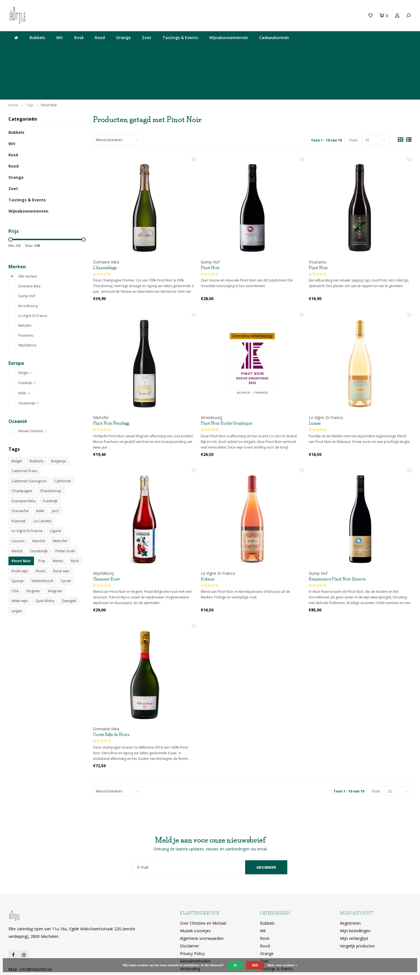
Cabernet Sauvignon (29, 436)
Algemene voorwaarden (201, 894)
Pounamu (25, 291)
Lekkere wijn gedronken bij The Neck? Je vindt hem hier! (61, 50)
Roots (41, 526)
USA (15, 546)
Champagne (22, 446)
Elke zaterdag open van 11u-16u (160, 50)
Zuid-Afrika (44, 556)
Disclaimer (189, 901)
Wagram (55, 546)
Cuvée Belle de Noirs (111, 690)
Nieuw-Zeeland (32, 386)
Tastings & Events (180, 37)
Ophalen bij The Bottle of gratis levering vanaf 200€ (360, 50)
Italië (24, 348)
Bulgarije (58, 416)
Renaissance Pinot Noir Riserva (337, 534)
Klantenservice (193, 932)
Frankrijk (27, 338)
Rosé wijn (61, 526)
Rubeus (207, 534)
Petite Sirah (65, 506)
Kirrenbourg (28, 261)
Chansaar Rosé (106, 534)
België (25, 328)
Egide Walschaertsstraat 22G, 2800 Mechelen (250, 50)
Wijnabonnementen (228, 37)
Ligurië (55, 486)
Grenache (20, 466)
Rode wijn (20, 526)
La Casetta (42, 476)
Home (13, 60)
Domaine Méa (29, 242)
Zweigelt (69, 556)
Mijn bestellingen (355, 886)
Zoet (146, 37)
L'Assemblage (105, 223)
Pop (42, 516)
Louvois (18, 496)
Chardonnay (50, 446)
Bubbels (37, 37)
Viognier (33, 546)
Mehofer (25, 281)
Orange (123, 37)
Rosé (78, 37)
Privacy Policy (192, 909)
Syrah (66, 536)
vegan (17, 566)
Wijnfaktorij (27, 301)
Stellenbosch (42, 536)
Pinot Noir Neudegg (111, 379)
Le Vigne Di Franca (32, 271)
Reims (58, 516)
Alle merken (27, 232)
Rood (100, 37)
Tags (29, 60)
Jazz (55, 466)
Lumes (315, 379)
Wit (59, 37)
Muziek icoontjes (195, 886)
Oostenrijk (28, 359)
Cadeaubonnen (274, 37)
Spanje (18, 536)
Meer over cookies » (282, 965)
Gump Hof (26, 251)
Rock (75, 516)
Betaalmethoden (195, 916)
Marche (38, 496)
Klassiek (19, 476)
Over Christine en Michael (203, 878)
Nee (255, 965)
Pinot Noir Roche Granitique (226, 379)
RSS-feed (188, 939)
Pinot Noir (49, 60)
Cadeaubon (114, 15)
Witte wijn (20, 556)
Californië (62, 436)
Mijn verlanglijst (354, 894)
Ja (235, 965)
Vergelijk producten (357, 901)
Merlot (17, 506)
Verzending (190, 924)
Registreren (350, 878)
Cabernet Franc (25, 426)
